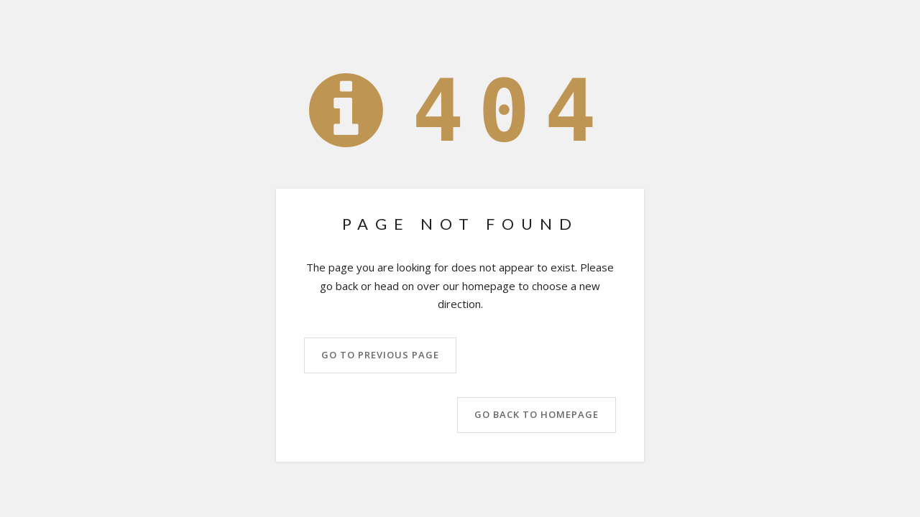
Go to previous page (380, 354)
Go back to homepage (536, 414)
